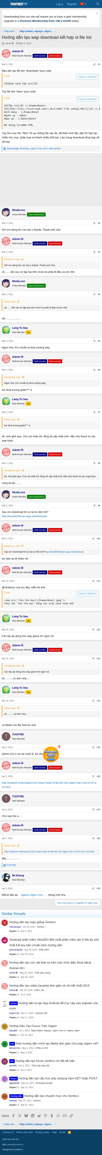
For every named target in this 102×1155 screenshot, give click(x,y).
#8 (99, 463)
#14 (98, 701)
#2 (99, 223)
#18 (98, 838)
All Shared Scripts (43, 1083)
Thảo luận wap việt (40, 1065)
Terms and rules (24, 1132)
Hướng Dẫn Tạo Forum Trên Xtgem (33, 1026)
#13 (98, 658)
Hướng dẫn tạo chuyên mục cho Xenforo (51, 1096)
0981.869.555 (13, 1139)
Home (62, 1132)
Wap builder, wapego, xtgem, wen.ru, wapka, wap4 (55, 1030)
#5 (99, 341)
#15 (98, 747)
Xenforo (40, 927)
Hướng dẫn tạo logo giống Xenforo (32, 922)
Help (54, 1132)
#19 (98, 888)
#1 (99, 64)
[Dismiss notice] (96, 14)
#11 (98, 581)
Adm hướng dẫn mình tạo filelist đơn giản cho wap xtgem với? (57, 1043)
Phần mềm (44, 950)
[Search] (97, 4)
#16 (98, 776)
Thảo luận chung (42, 973)
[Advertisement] (51, 179)
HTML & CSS (41, 1048)
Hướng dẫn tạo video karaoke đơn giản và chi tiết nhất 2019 (49, 985)
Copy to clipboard (87, 76)
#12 (98, 629)
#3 (99, 252)
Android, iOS (41, 1013)
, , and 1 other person (34, 148)
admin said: (10, 301)
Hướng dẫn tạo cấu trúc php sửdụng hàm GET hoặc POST (58, 1078)
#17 (98, 809)
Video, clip (39, 990)
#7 (99, 412)
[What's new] (90, 4)
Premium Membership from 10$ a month (45, 20)
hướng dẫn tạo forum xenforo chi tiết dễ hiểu (45, 1061)
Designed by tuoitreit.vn (12, 1149)
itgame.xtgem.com (32, 894)
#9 (99, 505)
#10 (98, 538)
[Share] (94, 64)
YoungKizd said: (12, 377)
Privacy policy (42, 1132)
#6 (99, 370)
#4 (99, 294)
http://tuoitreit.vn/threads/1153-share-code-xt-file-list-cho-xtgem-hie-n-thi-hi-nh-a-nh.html (49, 851)
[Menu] (5, 4)
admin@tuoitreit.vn (15, 1144)
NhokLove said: (12, 259)
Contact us (8, 1132)
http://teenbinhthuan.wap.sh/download (24, 516)
